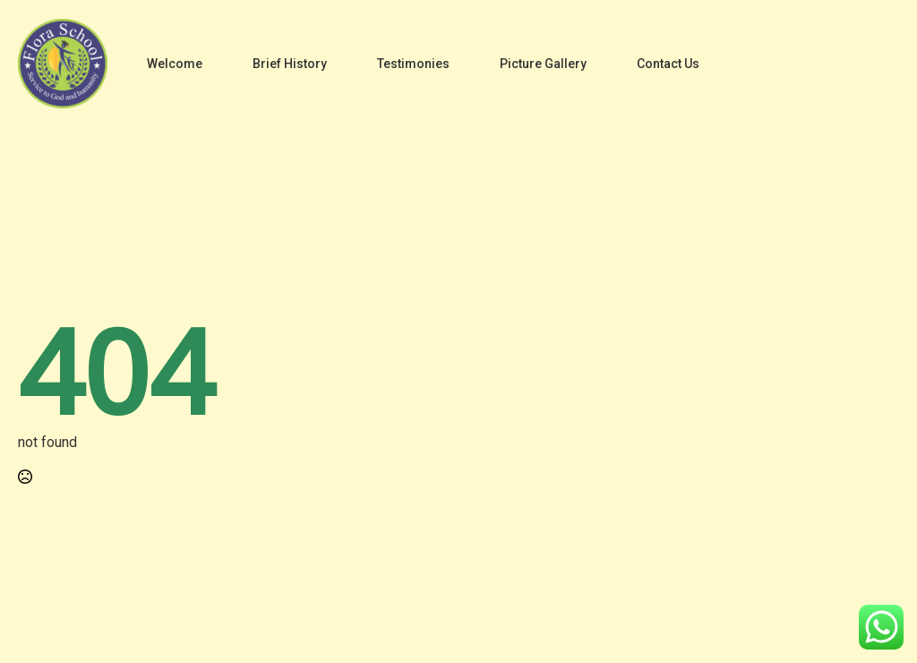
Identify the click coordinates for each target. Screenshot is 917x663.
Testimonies (413, 63)
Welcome (174, 63)
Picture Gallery (543, 63)
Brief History (290, 63)
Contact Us (668, 63)
